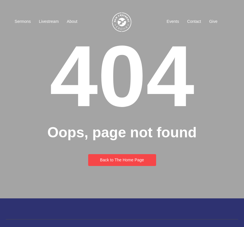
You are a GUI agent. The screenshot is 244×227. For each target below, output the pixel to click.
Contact (194, 21)
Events (173, 21)
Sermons (23, 21)
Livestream (49, 21)
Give (213, 21)
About (72, 21)
